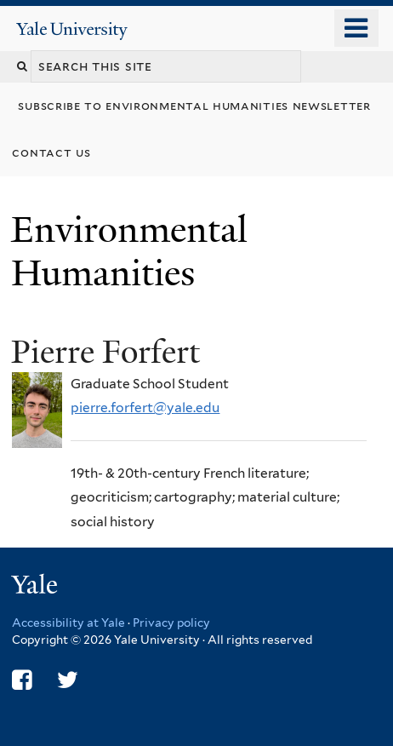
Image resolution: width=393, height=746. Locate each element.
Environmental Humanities (129, 251)
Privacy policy (171, 622)
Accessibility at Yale (68, 622)
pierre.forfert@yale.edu (145, 407)
